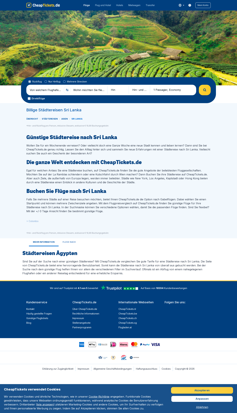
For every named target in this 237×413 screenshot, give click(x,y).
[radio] (35, 81)
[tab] (44, 242)
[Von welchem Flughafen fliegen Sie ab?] (45, 90)
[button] (203, 5)
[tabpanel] (118, 262)
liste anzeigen (45, 404)
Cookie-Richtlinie (99, 396)
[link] (189, 5)
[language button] (181, 5)
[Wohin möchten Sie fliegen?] (89, 90)
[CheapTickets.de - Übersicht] (43, 5)
